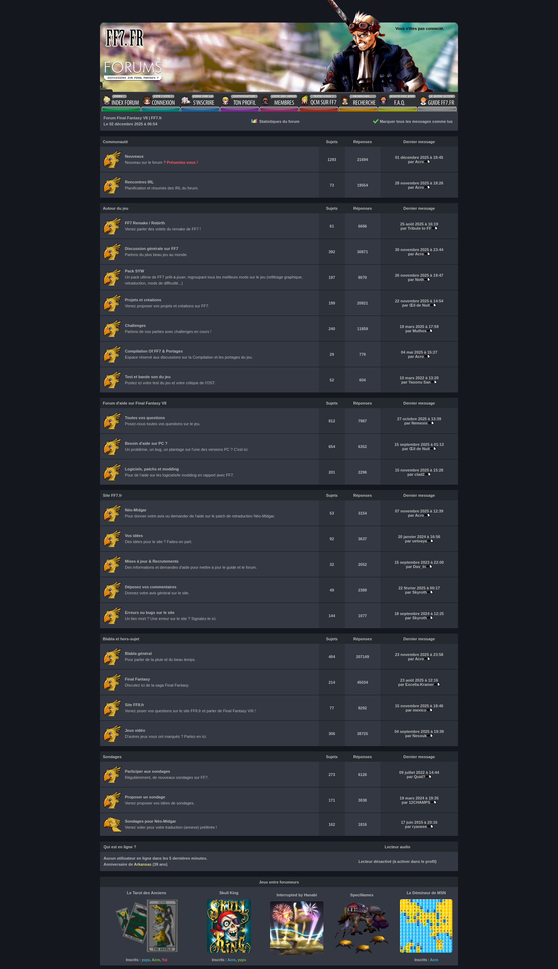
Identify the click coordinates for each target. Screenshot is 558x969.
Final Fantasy (137, 679)
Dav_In (419, 566)
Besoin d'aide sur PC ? (146, 443)
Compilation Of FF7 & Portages (154, 351)
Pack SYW (134, 271)
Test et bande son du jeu (147, 377)
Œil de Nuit (419, 305)
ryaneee (419, 826)
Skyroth (419, 592)
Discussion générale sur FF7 (151, 248)
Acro (419, 162)
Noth (419, 279)
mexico (419, 710)
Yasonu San (420, 382)
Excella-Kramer (419, 684)
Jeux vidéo (135, 730)
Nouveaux (134, 156)
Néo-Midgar (136, 510)
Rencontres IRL (139, 182)
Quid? (419, 777)
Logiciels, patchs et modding (152, 469)
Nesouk (419, 736)
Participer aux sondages (147, 771)
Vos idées (134, 535)
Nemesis (419, 423)
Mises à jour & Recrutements (152, 561)
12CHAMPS (419, 802)
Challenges (135, 325)
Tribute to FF (420, 228)
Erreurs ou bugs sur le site (149, 612)
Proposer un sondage (145, 797)
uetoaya (419, 541)
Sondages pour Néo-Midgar (150, 821)
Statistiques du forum (275, 121)
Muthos (419, 331)
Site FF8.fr (134, 705)
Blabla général (138, 653)
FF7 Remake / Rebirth (145, 223)
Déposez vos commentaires (151, 587)
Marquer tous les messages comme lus (413, 121)
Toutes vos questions (145, 418)
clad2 (420, 474)
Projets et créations (143, 300)
